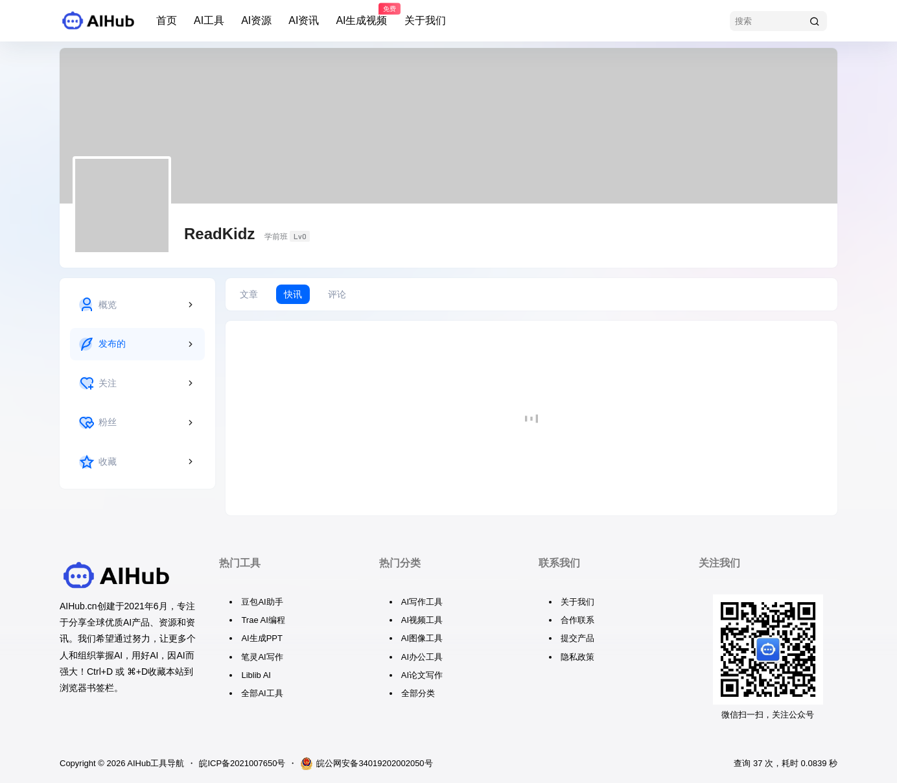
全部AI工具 (262, 693)
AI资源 (256, 20)
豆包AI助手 (262, 602)
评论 (337, 294)
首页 (166, 20)
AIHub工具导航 (154, 763)
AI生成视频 (361, 15)
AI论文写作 (422, 675)
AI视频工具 (422, 620)
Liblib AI (256, 675)
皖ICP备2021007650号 (242, 763)
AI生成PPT (262, 638)
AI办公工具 (422, 657)
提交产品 (577, 638)
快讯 (293, 294)
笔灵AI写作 (262, 657)
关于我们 (425, 20)
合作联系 (577, 620)
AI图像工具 (422, 638)
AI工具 (209, 20)
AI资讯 (303, 20)
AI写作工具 (422, 602)
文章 (249, 294)
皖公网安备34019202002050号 (366, 763)
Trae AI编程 (263, 620)
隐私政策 (577, 657)
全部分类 (418, 693)
